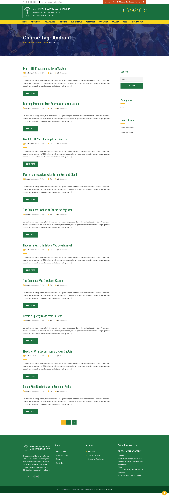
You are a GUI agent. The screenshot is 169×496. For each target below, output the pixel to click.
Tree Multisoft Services (103, 492)
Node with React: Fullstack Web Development (47, 246)
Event (122, 107)
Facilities (103, 22)
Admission (90, 22)
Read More (31, 93)
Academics (50, 22)
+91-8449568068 (30, 2)
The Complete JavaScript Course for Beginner (47, 211)
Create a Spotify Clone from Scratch (42, 318)
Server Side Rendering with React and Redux (47, 389)
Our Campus (76, 22)
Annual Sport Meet (127, 127)
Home (24, 22)
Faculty (58, 462)
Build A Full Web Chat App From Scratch (45, 139)
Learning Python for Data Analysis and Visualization (51, 104)
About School (61, 454)
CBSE (125, 22)
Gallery (115, 22)
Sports (63, 22)
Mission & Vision (62, 458)
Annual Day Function (127, 132)
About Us (36, 22)
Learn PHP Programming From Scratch (44, 68)
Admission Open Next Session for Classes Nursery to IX (124, 2)
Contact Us (137, 22)
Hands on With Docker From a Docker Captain (47, 353)
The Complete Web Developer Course (43, 282)
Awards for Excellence (96, 462)
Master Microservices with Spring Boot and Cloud (50, 175)
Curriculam (60, 466)
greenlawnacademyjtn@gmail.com (52, 2)
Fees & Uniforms (94, 458)
